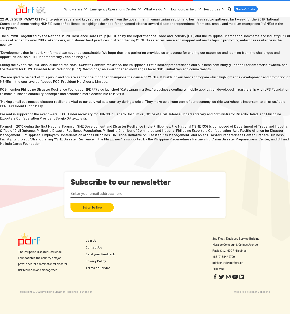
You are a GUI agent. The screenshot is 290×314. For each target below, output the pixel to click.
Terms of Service (98, 268)
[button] (245, 9)
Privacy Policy (96, 261)
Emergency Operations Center (114, 9)
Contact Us (94, 247)
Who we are (75, 9)
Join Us (91, 240)
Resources (213, 9)
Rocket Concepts (259, 291)
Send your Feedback (100, 254)
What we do (154, 9)
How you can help (184, 9)
